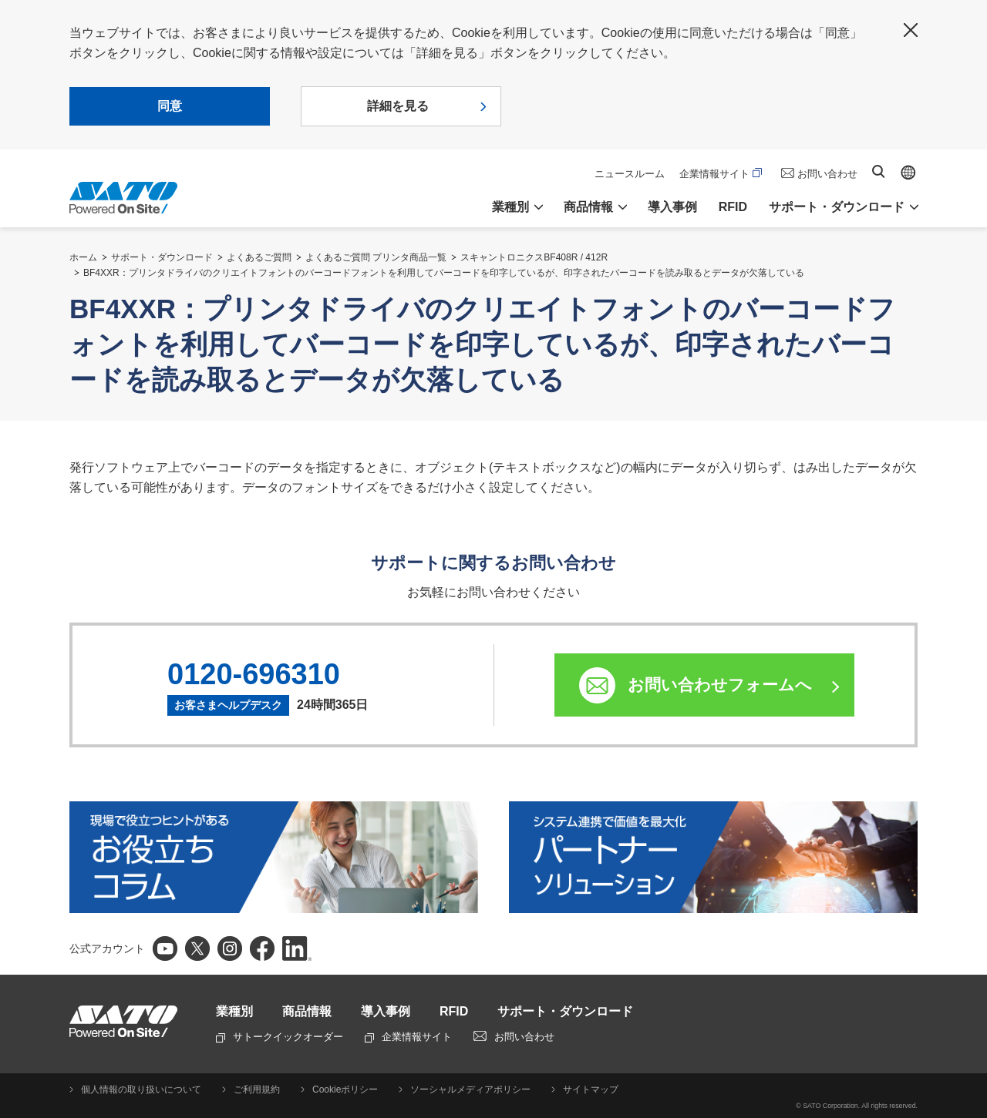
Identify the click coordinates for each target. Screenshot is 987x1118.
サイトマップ (590, 1089)
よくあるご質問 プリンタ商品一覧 (375, 257)
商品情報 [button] (588, 206)
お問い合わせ (827, 174)
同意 (169, 105)
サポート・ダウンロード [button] (836, 206)
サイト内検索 (878, 171)
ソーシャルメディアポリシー (470, 1089)
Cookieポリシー (345, 1089)
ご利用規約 (257, 1089)
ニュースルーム (630, 174)
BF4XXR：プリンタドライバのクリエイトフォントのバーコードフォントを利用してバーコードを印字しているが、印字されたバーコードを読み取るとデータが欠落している (443, 272)
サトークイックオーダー (279, 1036)
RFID (733, 206)
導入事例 (672, 206)
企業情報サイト (720, 174)
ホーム (83, 257)
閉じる (911, 30)
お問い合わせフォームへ (720, 684)
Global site (908, 172)
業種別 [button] (510, 206)
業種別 (234, 1011)
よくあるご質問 (259, 257)
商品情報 (307, 1011)
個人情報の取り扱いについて (141, 1089)
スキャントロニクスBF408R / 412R (534, 257)
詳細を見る (398, 105)
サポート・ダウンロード (162, 257)
